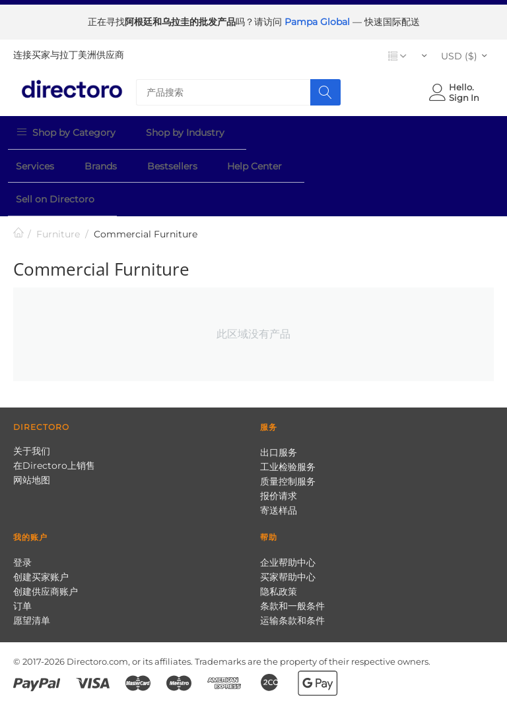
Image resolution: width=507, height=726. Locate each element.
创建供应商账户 (45, 553)
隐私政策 (278, 553)
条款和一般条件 (292, 568)
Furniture (58, 196)
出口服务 (278, 414)
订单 (22, 568)
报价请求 (278, 458)
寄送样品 (278, 472)
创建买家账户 (41, 539)
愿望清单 (31, 582)
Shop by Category (63, 129)
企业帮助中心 (288, 524)
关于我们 (31, 413)
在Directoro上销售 (54, 427)
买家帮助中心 (288, 539)
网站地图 (31, 442)
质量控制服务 (288, 443)
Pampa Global (319, 22)
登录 (22, 524)
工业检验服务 (288, 429)
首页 (18, 195)
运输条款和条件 (292, 582)
